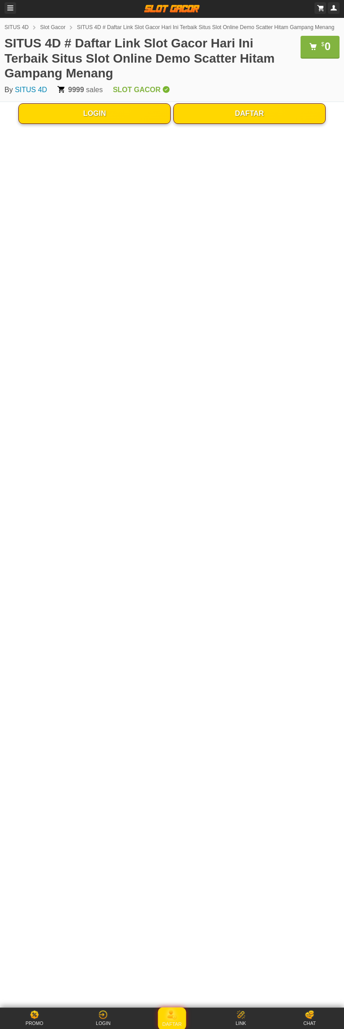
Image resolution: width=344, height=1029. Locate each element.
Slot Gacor (52, 27)
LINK (241, 1018)
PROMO (34, 1018)
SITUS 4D (16, 27)
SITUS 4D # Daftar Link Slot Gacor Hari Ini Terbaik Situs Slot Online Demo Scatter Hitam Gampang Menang (206, 27)
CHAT (309, 1018)
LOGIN (94, 113)
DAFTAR (249, 113)
